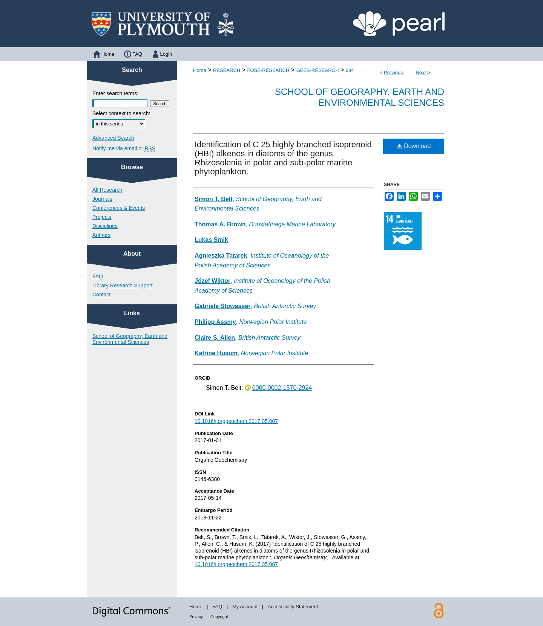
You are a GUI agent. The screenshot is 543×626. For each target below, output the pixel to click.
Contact (101, 295)
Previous (393, 72)
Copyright (219, 616)
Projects (102, 217)
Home (199, 70)
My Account (245, 606)
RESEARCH (226, 70)
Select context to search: (121, 113)
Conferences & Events (118, 208)
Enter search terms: (115, 93)
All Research (107, 190)
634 (350, 70)
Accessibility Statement (293, 606)
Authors (101, 235)
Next (421, 72)
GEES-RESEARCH (317, 70)
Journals (102, 199)
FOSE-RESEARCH (268, 70)
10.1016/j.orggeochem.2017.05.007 (236, 421)
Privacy (196, 616)
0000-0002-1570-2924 (282, 388)
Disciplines (105, 226)
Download (414, 146)
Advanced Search (113, 138)
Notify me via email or (123, 148)
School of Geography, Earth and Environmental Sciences (359, 97)
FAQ (97, 276)
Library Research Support (122, 285)
